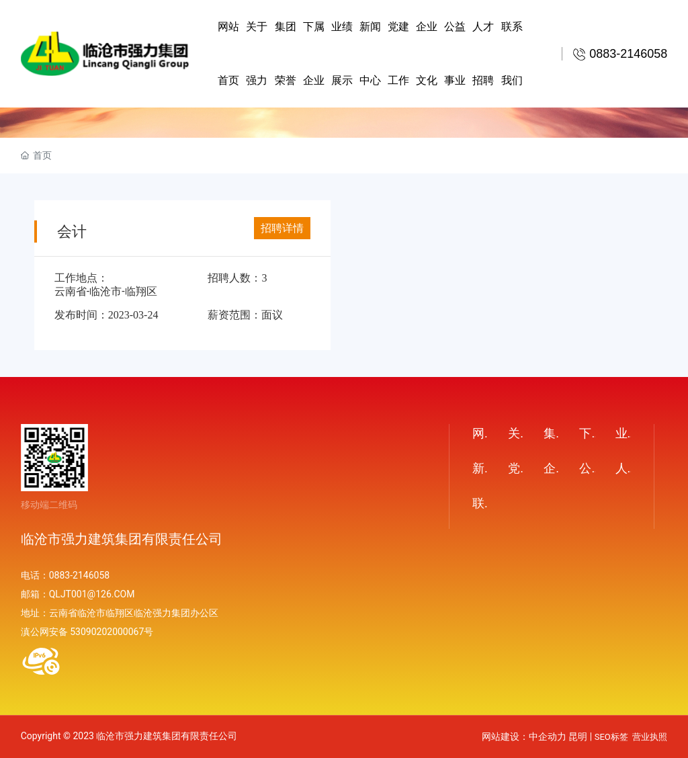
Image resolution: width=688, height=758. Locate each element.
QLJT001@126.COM (92, 594)
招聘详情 (282, 228)
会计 (72, 231)
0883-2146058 (79, 575)
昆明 (577, 736)
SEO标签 (611, 737)
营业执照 (649, 737)
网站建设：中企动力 (524, 736)
